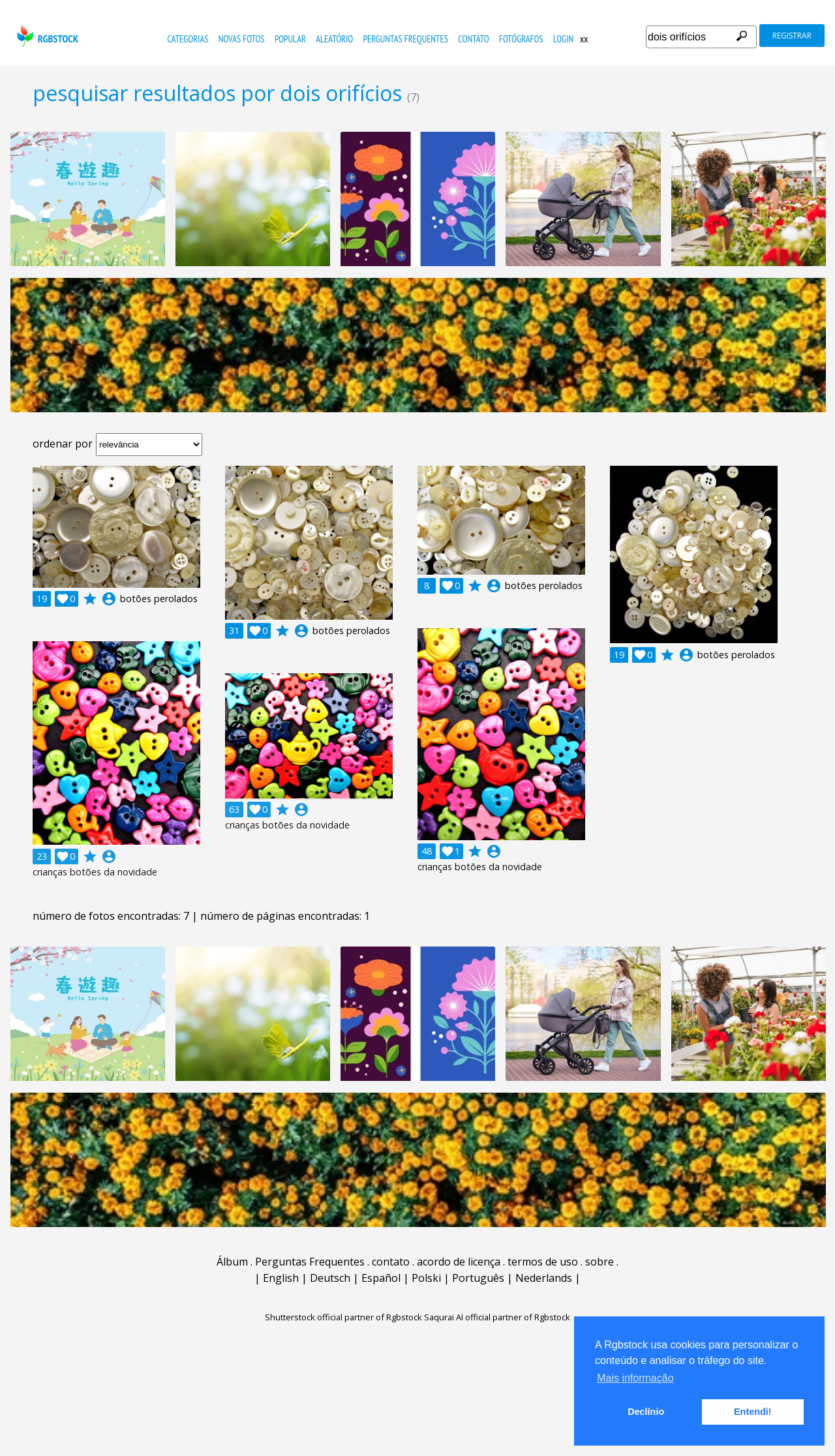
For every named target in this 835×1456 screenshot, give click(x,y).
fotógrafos (521, 39)
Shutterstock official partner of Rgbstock (343, 1317)
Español (381, 1278)
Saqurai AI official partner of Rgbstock (497, 1317)
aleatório (334, 39)
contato (473, 39)
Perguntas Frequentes (405, 39)
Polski (426, 1278)
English (281, 1278)
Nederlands (543, 1278)
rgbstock (46, 36)
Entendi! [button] (753, 1411)
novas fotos (242, 39)
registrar (792, 35)
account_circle (109, 599)
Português (478, 1278)
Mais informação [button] (635, 1378)
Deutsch (330, 1278)
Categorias (187, 39)
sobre (599, 1261)
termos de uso (543, 1261)
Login (563, 39)
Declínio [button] (646, 1411)
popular (290, 39)
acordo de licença (458, 1261)
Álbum (232, 1261)
